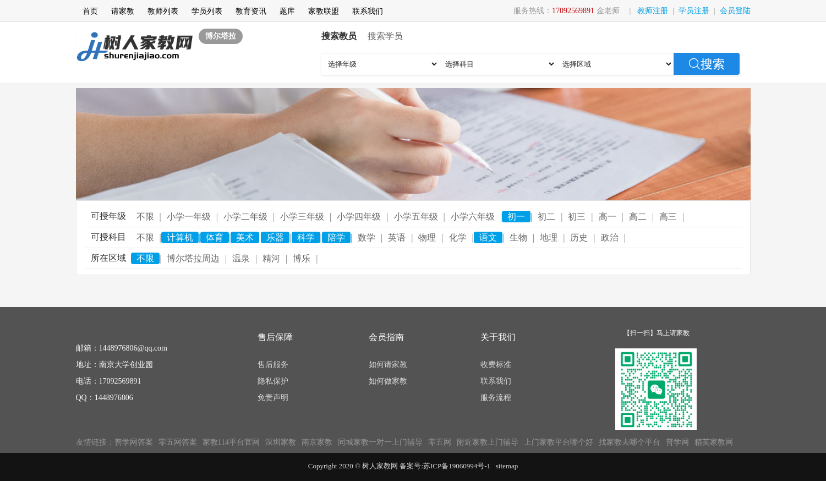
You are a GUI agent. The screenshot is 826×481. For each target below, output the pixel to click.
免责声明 (273, 397)
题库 (287, 11)
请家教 (122, 11)
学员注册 (694, 11)
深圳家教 (280, 442)
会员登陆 (735, 11)
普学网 (677, 442)
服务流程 (495, 397)
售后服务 (273, 364)
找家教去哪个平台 (629, 442)
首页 (90, 11)
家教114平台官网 (231, 442)
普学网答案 (133, 442)
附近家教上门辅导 (487, 442)
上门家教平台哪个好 (558, 442)
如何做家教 (388, 381)
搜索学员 (385, 36)
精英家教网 (713, 442)
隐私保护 (273, 381)
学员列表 (207, 11)
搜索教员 (339, 36)
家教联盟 (323, 11)
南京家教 (317, 442)
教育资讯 (251, 11)
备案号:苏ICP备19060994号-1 (445, 466)
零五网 (439, 442)
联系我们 (367, 11)
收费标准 (495, 364)
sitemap (507, 466)
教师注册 (652, 11)
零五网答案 (177, 442)
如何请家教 (388, 364)
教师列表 (162, 11)
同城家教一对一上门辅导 (380, 442)
